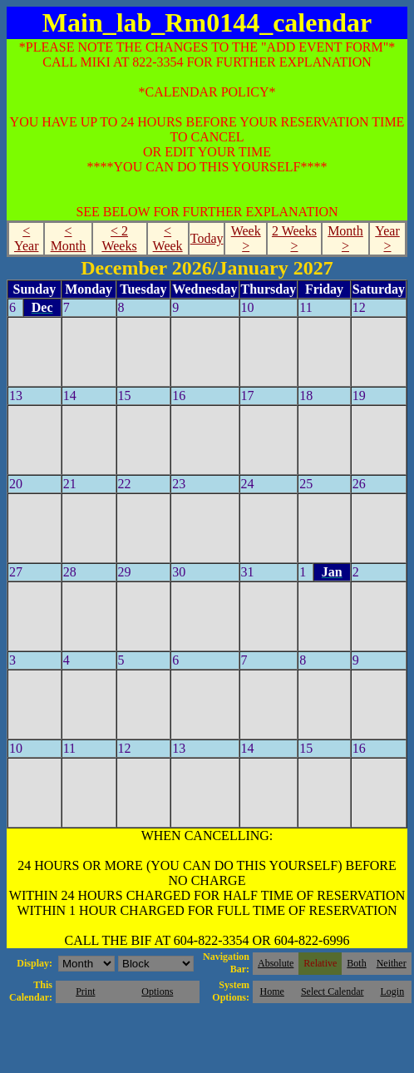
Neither (392, 963)
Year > (387, 238)
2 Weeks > (294, 238)
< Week (168, 238)
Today (207, 238)
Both (356, 963)
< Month (68, 238)
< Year (26, 238)
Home (272, 991)
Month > (345, 238)
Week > (246, 238)
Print (85, 991)
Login (392, 991)
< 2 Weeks (118, 238)
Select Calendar (332, 991)
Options (157, 991)
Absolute (275, 963)
